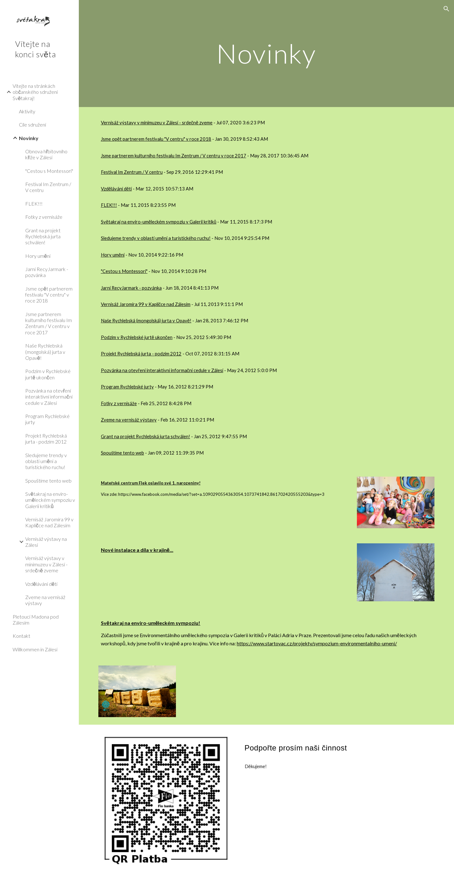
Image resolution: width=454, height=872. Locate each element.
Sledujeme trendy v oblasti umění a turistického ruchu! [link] (46, 461)
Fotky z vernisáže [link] (43, 217)
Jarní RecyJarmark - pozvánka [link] (46, 272)
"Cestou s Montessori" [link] (49, 171)
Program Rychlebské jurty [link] (47, 419)
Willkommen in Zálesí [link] (35, 649)
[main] (266, 53)
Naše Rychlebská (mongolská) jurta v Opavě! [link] (45, 352)
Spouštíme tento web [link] (48, 481)
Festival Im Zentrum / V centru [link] (48, 187)
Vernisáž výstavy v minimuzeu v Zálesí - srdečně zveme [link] (46, 564)
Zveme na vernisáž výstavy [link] (45, 600)
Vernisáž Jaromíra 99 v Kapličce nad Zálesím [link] (49, 522)
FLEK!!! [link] (34, 204)
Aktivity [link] (27, 111)
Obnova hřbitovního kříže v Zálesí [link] (46, 154)
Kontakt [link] (21, 636)
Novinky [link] (28, 138)
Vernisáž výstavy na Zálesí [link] (46, 542)
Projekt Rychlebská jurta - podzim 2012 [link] (46, 438)
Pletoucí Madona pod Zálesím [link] (36, 620)
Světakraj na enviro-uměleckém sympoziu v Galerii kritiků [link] (50, 500)
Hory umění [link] (37, 256)
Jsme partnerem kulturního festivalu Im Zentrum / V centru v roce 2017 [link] (48, 323)
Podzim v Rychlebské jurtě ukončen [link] (48, 374)
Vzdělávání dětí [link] (41, 584)
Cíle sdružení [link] (32, 124)
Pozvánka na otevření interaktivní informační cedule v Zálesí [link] (49, 397)
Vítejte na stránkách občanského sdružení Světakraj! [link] (35, 92)
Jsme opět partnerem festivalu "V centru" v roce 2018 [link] (49, 295)
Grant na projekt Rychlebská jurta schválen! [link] (43, 236)
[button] (446, 8)
